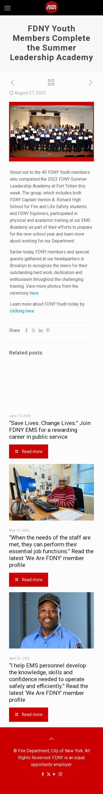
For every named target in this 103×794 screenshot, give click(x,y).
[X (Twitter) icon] (49, 774)
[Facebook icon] (43, 774)
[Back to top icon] (51, 739)
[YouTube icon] (54, 774)
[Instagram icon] (60, 774)
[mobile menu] (7, 8)
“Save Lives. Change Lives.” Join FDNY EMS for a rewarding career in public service (50, 430)
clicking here (22, 311)
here (34, 293)
